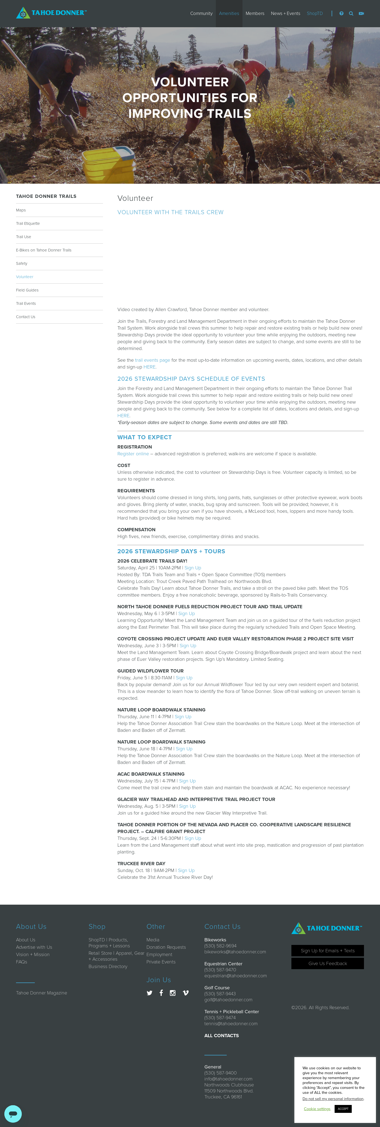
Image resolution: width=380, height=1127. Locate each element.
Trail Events (26, 303)
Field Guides (27, 290)
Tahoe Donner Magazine (41, 993)
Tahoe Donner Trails (46, 196)
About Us (25, 940)
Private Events (161, 962)
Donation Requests (166, 947)
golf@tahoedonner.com (228, 1000)
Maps (21, 210)
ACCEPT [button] (343, 1109)
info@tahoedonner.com (228, 1079)
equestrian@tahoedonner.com (235, 976)
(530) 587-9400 (220, 1073)
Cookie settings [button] (317, 1109)
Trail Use (23, 236)
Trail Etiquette (28, 223)
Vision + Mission (33, 954)
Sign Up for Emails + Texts (328, 951)
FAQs (21, 962)
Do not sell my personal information (333, 1099)
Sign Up (193, 568)
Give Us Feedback (328, 963)
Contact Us (25, 316)
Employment (159, 954)
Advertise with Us (34, 947)
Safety (21, 263)
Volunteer (24, 276)
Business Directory (108, 966)
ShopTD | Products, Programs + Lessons (109, 943)
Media (153, 940)
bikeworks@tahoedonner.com (235, 952)
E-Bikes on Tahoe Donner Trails (43, 250)
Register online (133, 454)
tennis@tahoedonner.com (231, 1024)
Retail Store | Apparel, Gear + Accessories (116, 956)
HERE (149, 367)
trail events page (152, 360)
